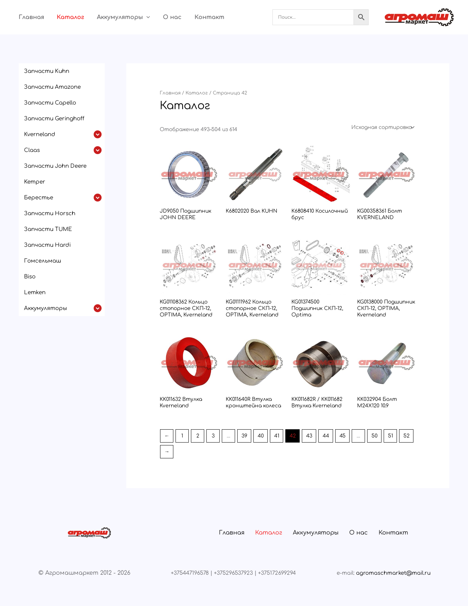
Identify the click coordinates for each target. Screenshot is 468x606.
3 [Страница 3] (213, 436)
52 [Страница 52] (406, 436)
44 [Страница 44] (326, 436)
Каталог (64, 17)
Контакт (197, 17)
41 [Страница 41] (276, 436)
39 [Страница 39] (244, 436)
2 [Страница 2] (197, 436)
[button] (138, 17)
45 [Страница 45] (343, 436)
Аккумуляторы (115, 17)
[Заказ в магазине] (382, 127)
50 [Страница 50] (374, 436)
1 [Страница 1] (182, 436)
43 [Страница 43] (309, 436)
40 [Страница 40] (261, 436)
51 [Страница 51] (390, 436)
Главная (27, 17)
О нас (162, 17)
